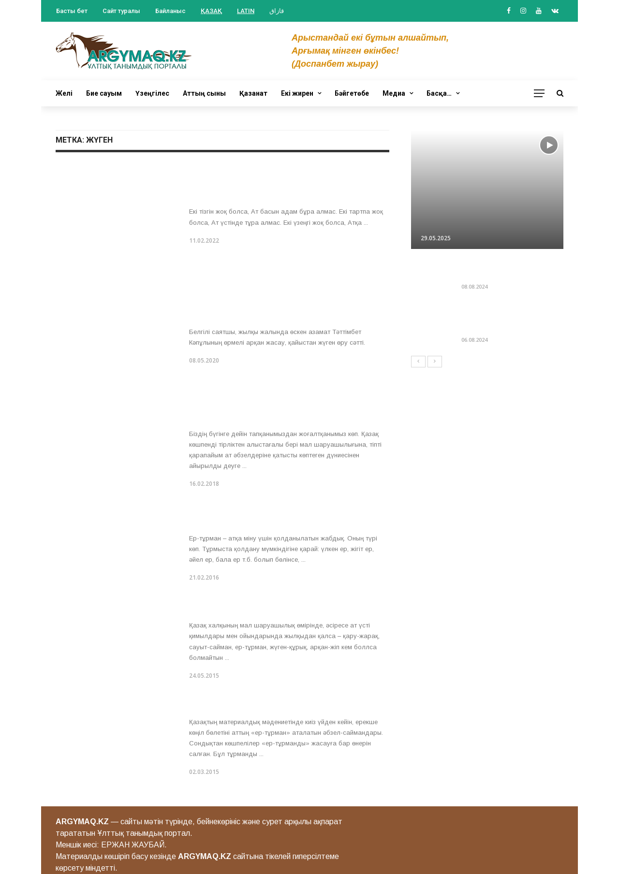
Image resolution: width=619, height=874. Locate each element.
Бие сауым (104, 93)
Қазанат (253, 93)
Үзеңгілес (152, 93)
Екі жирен (297, 93)
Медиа (394, 93)
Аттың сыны (204, 93)
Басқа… (439, 93)
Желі (64, 93)
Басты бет (72, 11)
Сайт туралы (121, 11)
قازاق (276, 11)
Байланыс (170, 11)
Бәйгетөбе (352, 93)
